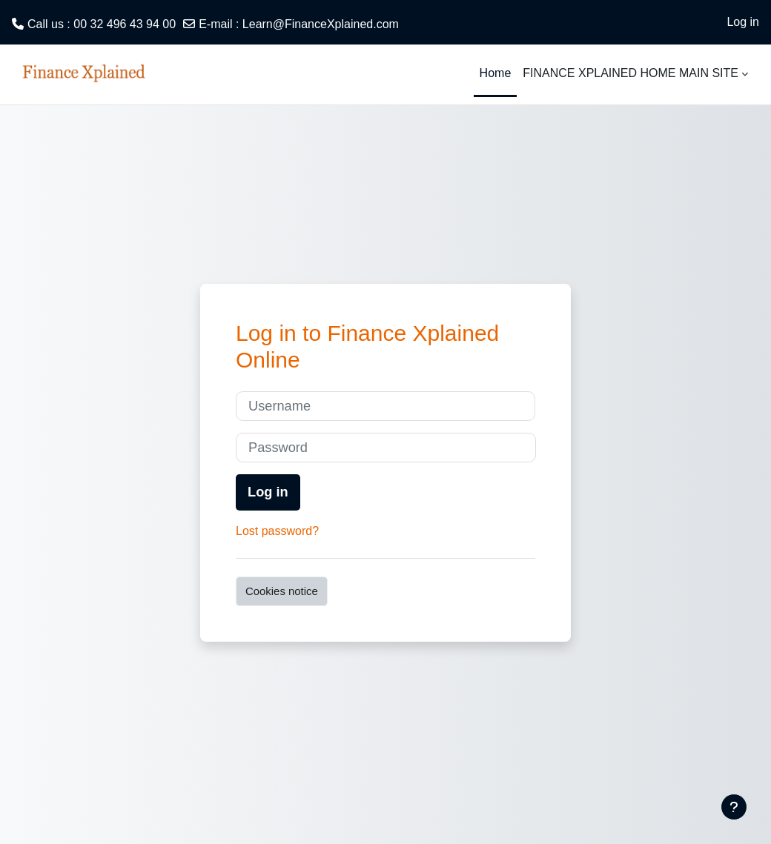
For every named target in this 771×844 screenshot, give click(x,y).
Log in (743, 22)
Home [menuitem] (496, 73)
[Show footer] (734, 807)
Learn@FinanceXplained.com (320, 24)
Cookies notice (281, 591)
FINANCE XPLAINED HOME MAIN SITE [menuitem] (630, 73)
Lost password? (277, 531)
